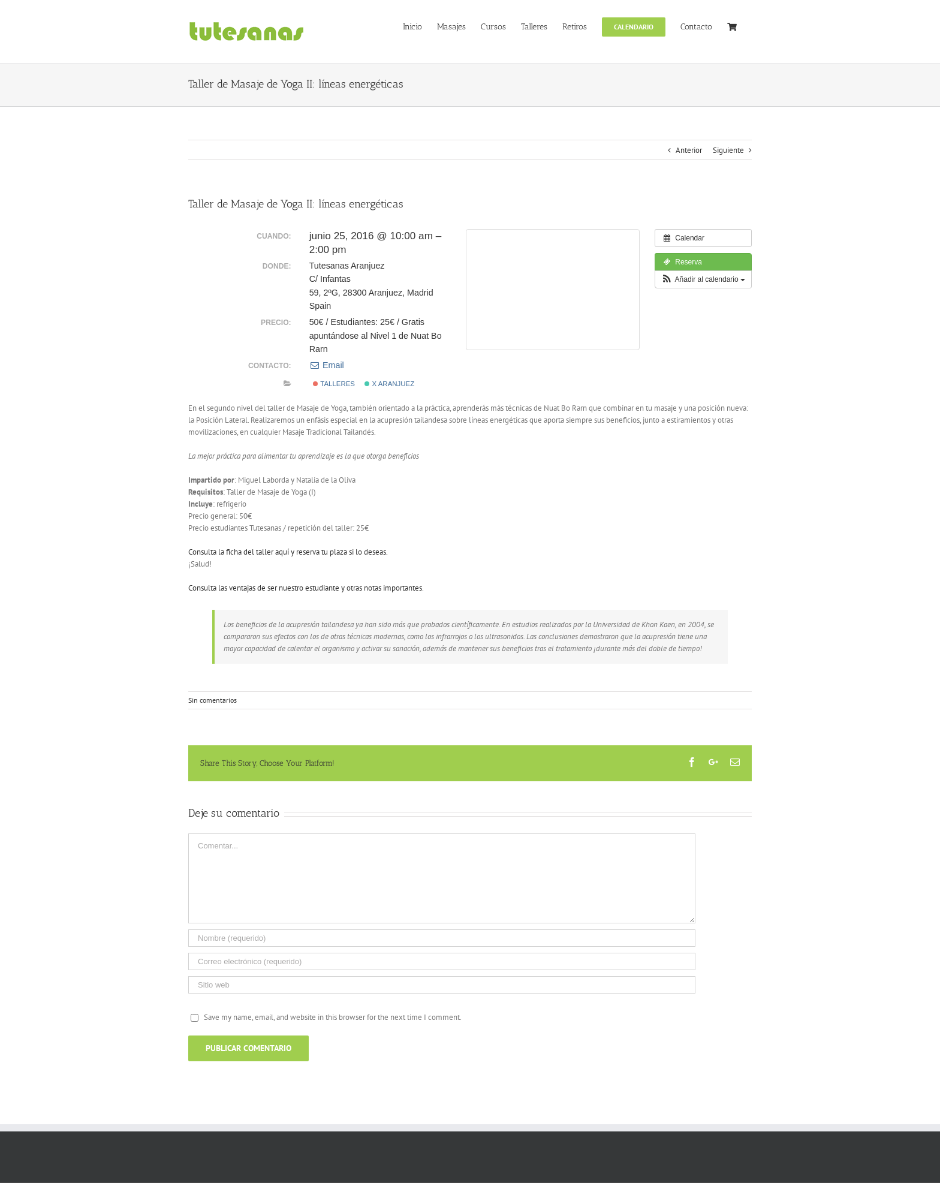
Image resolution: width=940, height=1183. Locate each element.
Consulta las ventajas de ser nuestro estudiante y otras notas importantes (305, 588)
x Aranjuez (389, 383)
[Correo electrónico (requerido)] (441, 961)
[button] (703, 279)
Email (326, 365)
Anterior (689, 150)
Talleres (334, 383)
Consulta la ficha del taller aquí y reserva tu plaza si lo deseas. (288, 552)
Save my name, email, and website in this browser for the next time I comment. (333, 1017)
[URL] (441, 985)
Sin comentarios (212, 700)
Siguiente (728, 150)
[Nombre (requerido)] (441, 938)
